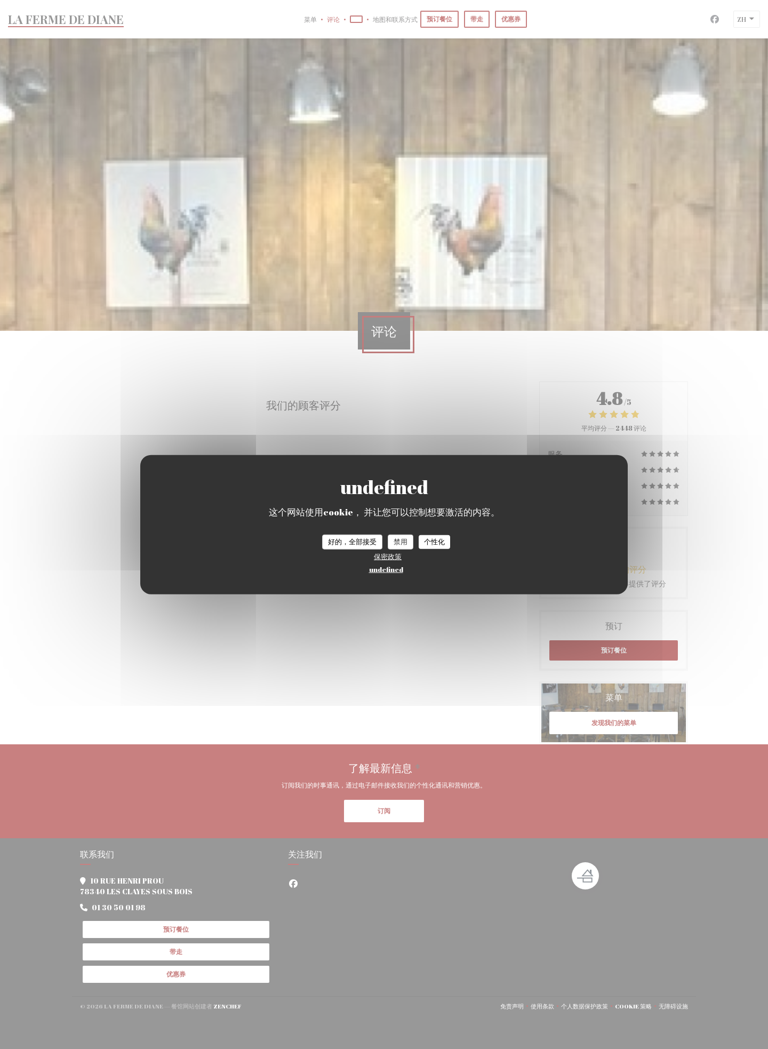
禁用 (400, 541)
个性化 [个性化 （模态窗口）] (434, 541)
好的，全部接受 (352, 541)
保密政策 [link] (388, 556)
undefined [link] (386, 569)
